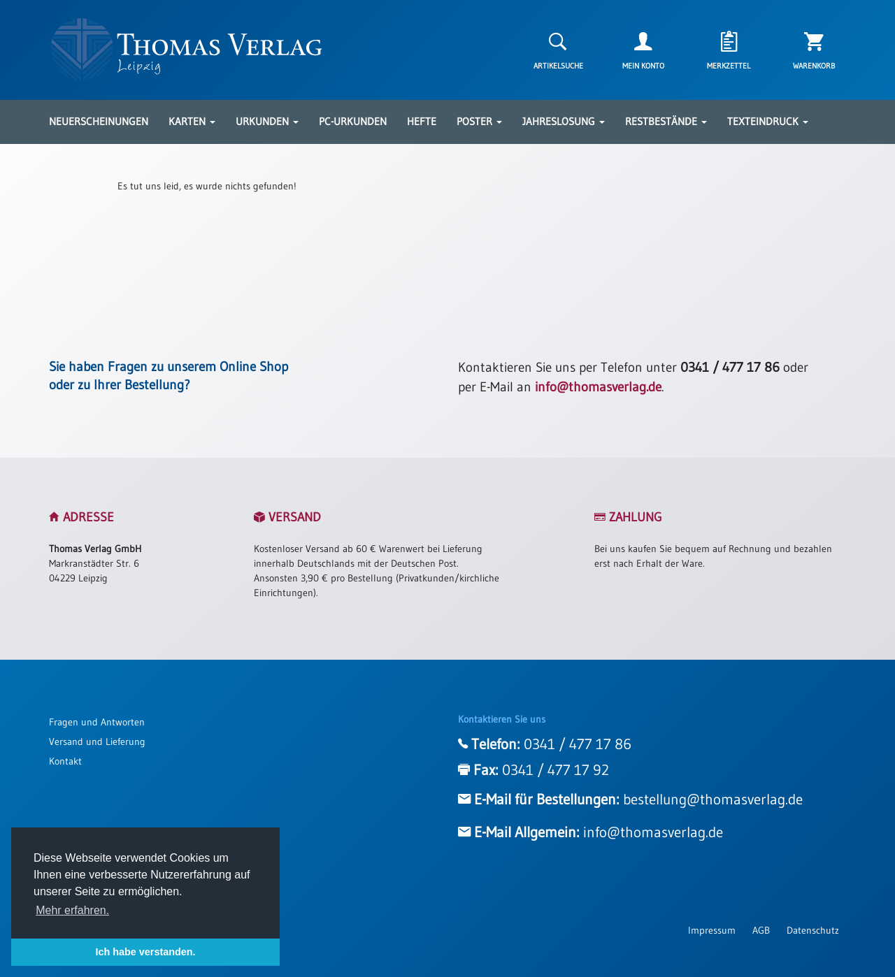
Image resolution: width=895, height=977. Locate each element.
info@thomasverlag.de (598, 387)
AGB (761, 930)
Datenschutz (813, 930)
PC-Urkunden (353, 121)
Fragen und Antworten (97, 722)
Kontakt (65, 761)
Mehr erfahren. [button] (72, 910)
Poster (479, 121)
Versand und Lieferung (97, 741)
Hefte (421, 121)
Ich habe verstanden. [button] (145, 951)
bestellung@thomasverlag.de (713, 799)
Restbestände (666, 121)
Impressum (712, 930)
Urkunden (267, 121)
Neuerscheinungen (98, 121)
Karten (192, 121)
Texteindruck (767, 121)
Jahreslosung (563, 121)
